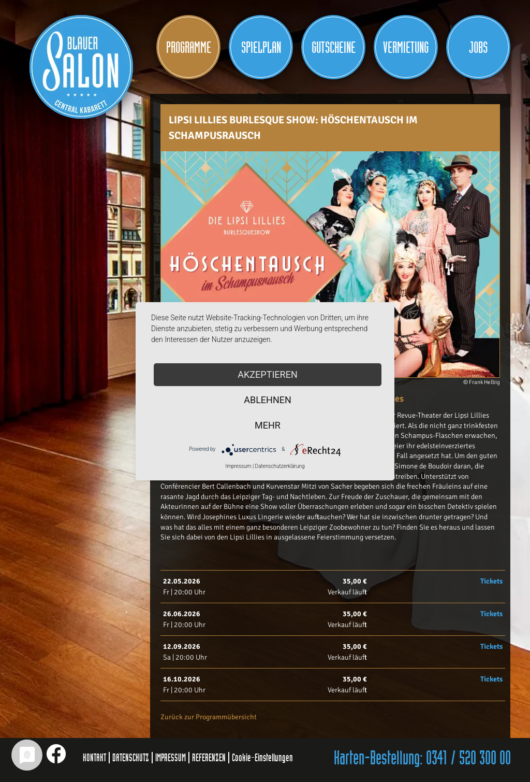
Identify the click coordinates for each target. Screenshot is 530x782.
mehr (268, 425)
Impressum (238, 466)
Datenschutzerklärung (280, 466)
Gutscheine (334, 47)
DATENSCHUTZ (130, 757)
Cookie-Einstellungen (262, 757)
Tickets (491, 581)
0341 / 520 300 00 (468, 759)
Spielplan (261, 47)
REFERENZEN (209, 757)
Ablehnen (267, 399)
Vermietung (406, 47)
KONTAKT (94, 757)
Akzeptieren (267, 374)
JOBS (478, 47)
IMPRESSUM (170, 757)
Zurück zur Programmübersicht (208, 717)
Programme (188, 47)
